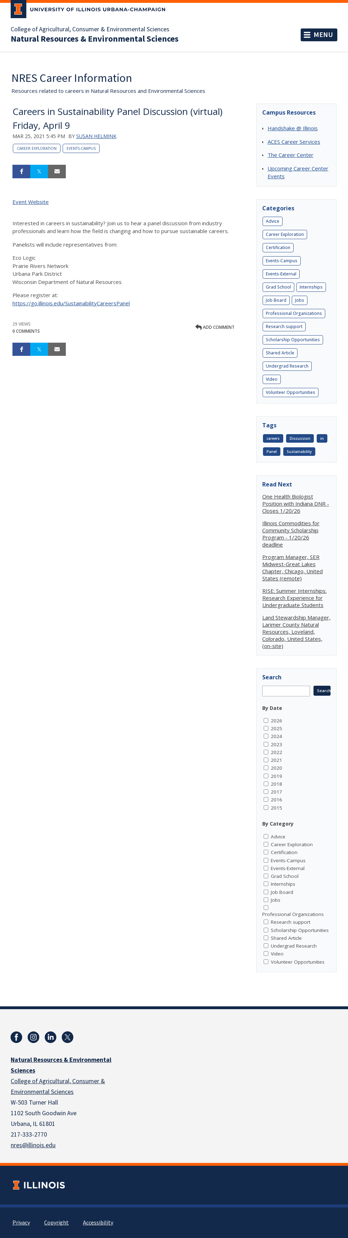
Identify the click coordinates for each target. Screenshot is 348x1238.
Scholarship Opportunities (293, 340)
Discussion (300, 438)
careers (273, 438)
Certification (278, 247)
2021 (276, 760)
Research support (284, 326)
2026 (276, 720)
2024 (276, 736)
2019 (276, 776)
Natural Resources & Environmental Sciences (95, 39)
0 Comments (26, 331)
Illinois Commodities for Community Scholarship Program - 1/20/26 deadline (291, 534)
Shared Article (280, 353)
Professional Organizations (294, 313)
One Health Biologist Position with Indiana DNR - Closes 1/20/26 (295, 503)
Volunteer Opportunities (290, 392)
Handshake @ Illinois (293, 128)
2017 (276, 792)
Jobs (299, 300)
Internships (311, 287)
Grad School (278, 287)
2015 (276, 808)
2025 (276, 728)
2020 (276, 768)
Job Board (276, 300)
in (322, 438)
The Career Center (290, 154)
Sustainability (299, 451)
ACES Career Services (294, 141)
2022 (276, 752)
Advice (272, 221)
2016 (276, 799)
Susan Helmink (96, 136)
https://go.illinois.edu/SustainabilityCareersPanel (71, 303)
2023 (276, 744)
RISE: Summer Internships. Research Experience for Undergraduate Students (294, 598)
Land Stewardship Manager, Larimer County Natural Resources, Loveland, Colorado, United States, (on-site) (296, 631)
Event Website (30, 201)
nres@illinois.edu (33, 1145)
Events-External (281, 274)
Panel (272, 451)
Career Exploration (37, 148)
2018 (276, 784)
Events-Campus (81, 148)
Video (272, 379)
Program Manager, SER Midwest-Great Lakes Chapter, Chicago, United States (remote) (292, 567)
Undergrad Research (287, 366)
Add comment (214, 327)
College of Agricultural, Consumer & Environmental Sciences (90, 29)
